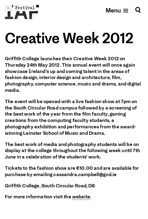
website (81, 197)
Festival (25, 7)
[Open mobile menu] (117, 10)
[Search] (138, 10)
